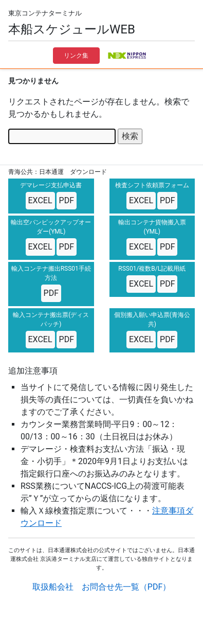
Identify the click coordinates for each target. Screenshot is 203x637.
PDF (66, 200)
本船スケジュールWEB (71, 29)
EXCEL (40, 200)
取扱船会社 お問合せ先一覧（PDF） (101, 587)
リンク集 (76, 55)
